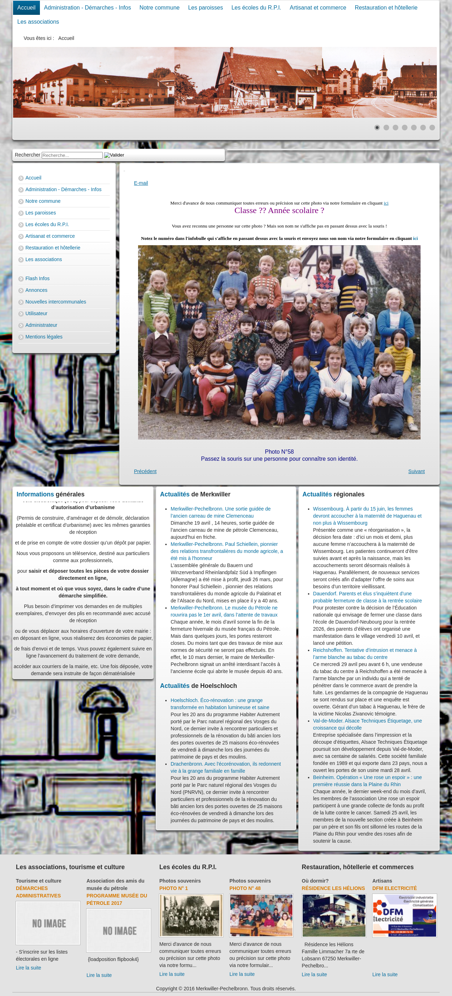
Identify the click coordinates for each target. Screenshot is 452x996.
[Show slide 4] (405, 127)
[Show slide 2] (386, 127)
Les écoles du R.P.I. (256, 8)
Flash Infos (37, 278)
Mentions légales (44, 337)
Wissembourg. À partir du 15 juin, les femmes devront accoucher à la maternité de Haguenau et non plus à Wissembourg (367, 516)
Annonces (36, 290)
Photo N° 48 (245, 888)
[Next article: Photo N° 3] (416, 471)
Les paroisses (205, 8)
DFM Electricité (395, 888)
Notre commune (159, 8)
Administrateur (41, 325)
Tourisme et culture (38, 881)
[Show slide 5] (414, 127)
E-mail (141, 183)
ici (386, 203)
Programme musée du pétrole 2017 (117, 899)
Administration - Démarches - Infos (87, 8)
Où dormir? (315, 881)
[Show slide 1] (377, 127)
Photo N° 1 (173, 888)
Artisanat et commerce (318, 8)
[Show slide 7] (432, 127)
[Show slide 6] (423, 127)
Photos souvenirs (180, 881)
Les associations (38, 22)
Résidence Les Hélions (333, 888)
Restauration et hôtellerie (386, 8)
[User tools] (124, 171)
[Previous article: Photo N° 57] (145, 471)
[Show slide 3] (395, 127)
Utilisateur (36, 313)
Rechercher (27, 155)
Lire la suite (28, 968)
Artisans (382, 881)
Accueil (26, 8)
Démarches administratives (38, 891)
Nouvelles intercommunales (55, 302)
